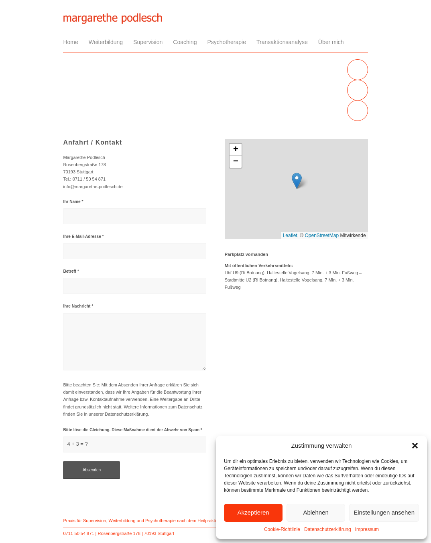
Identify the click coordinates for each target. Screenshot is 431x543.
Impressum (367, 529)
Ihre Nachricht (78, 306)
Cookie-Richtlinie (282, 529)
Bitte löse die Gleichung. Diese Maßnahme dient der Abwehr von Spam (132, 430)
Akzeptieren (253, 512)
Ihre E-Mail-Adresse (83, 236)
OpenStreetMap (322, 235)
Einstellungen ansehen (384, 512)
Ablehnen (315, 512)
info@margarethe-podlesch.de (92, 186)
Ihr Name (73, 201)
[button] (415, 446)
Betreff (71, 271)
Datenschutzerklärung (327, 529)
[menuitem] (73, 42)
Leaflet (290, 235)
